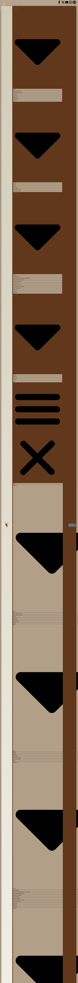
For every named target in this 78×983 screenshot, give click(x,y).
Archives (14, 379)
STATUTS (14, 94)
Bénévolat (14, 184)
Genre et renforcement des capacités (18, 286)
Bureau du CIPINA (15, 99)
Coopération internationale (17, 281)
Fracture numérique (16, 283)
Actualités (14, 375)
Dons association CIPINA (17, 191)
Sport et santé (15, 289)
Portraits (14, 101)
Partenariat (14, 186)
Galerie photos (15, 378)
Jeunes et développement (17, 288)
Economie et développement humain (18, 279)
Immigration (15, 291)
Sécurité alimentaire (16, 276)
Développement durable (16, 284)
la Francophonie (15, 188)
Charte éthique (15, 96)
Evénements (15, 376)
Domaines (14, 275)
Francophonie (15, 292)
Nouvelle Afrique (15, 97)
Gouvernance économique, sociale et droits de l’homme (21, 278)
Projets (15, 192)
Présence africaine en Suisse (17, 91)
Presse (14, 381)
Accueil (15, 7)
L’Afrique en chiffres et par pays (18, 92)
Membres (14, 183)
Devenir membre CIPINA (16, 189)
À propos (14, 89)
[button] (37, 433)
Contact (15, 383)
